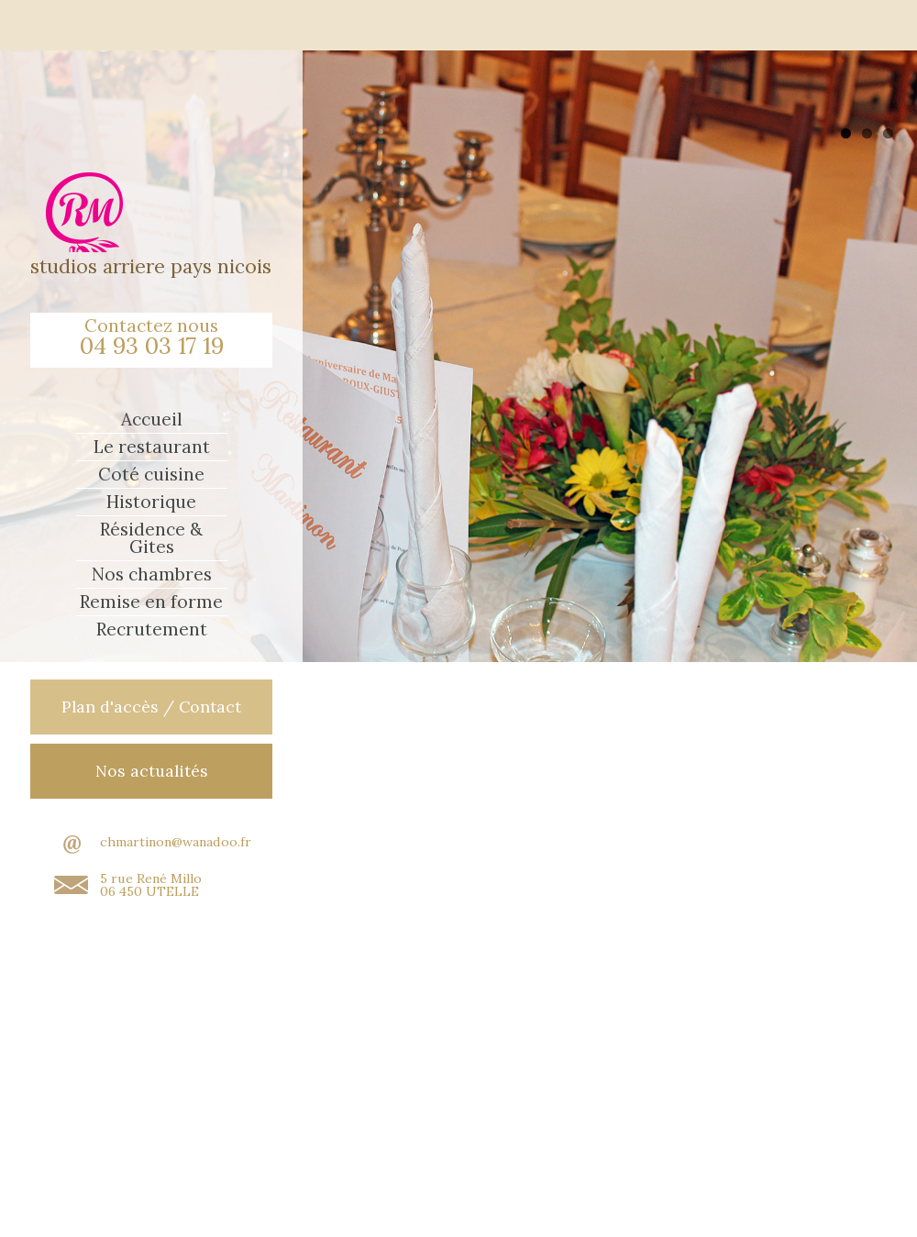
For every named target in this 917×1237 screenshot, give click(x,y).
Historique (151, 502)
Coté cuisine (151, 474)
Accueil (151, 419)
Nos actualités (151, 770)
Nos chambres (152, 574)
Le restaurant (152, 447)
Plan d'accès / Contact (151, 706)
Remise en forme (151, 602)
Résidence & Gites (151, 538)
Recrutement (151, 629)
